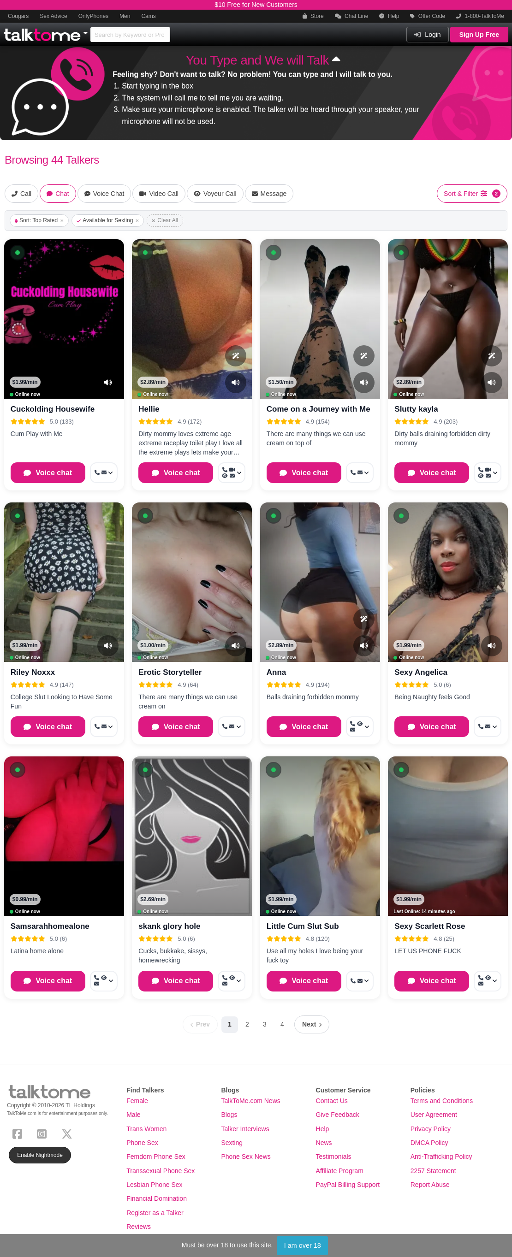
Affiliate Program (339, 1170)
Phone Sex (142, 1142)
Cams (148, 16)
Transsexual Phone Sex (160, 1170)
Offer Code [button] (427, 16)
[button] (17, 252)
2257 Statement (433, 1170)
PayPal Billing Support (348, 1184)
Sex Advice (53, 16)
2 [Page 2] (247, 1024)
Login (427, 34)
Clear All (165, 220)
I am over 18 (302, 1245)
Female (137, 1100)
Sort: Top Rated (39, 220)
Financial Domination (156, 1198)
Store (313, 16)
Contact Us (332, 1100)
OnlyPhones (93, 16)
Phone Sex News (245, 1156)
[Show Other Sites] (86, 30)
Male (133, 1114)
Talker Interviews (245, 1129)
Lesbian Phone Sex (154, 1184)
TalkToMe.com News (250, 1100)
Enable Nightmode (40, 1155)
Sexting (232, 1142)
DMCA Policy (429, 1142)
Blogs (229, 1114)
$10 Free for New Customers (256, 4)
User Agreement (434, 1114)
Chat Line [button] (352, 16)
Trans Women (146, 1129)
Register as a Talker (154, 1212)
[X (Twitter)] (69, 1133)
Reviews (138, 1226)
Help (389, 16)
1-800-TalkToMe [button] (480, 16)
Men (124, 16)
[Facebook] (19, 1133)
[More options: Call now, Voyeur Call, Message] (360, 726)
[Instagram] (43, 1133)
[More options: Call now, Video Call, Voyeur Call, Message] (231, 472)
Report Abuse (430, 1184)
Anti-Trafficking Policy (441, 1156)
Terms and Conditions (442, 1100)
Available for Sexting (108, 220)
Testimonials (333, 1156)
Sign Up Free (479, 34)
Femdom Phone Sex (155, 1156)
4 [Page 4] (282, 1024)
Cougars (18, 16)
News (324, 1142)
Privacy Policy (431, 1129)
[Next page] (311, 1024)
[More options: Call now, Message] (104, 472)
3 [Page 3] (265, 1024)
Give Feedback (337, 1114)
